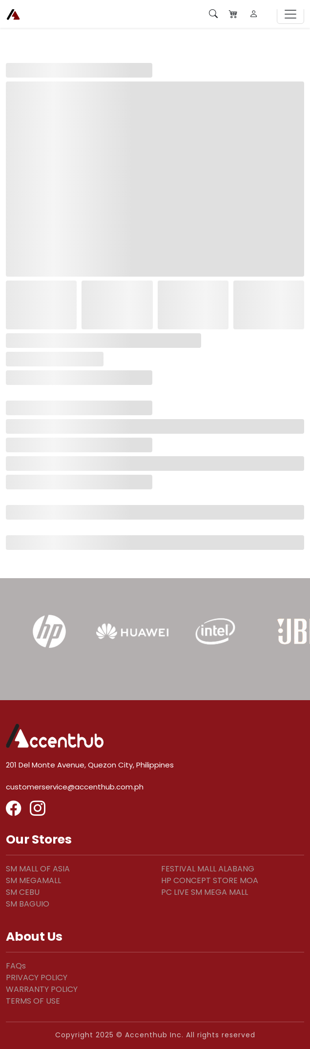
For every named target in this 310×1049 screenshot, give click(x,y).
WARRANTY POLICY (42, 989)
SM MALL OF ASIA (38, 868)
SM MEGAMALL (33, 880)
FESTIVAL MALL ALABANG (207, 868)
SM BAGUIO (27, 903)
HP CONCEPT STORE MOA (209, 880)
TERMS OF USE (33, 1001)
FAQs (16, 965)
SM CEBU (23, 892)
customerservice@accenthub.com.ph (75, 787)
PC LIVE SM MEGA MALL (204, 892)
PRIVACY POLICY (36, 977)
